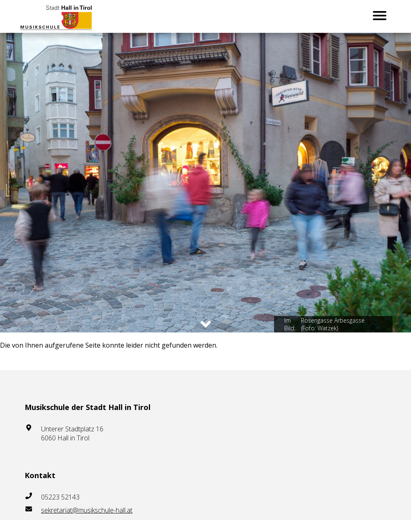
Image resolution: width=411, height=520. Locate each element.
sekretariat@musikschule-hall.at (86, 510)
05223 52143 (60, 497)
